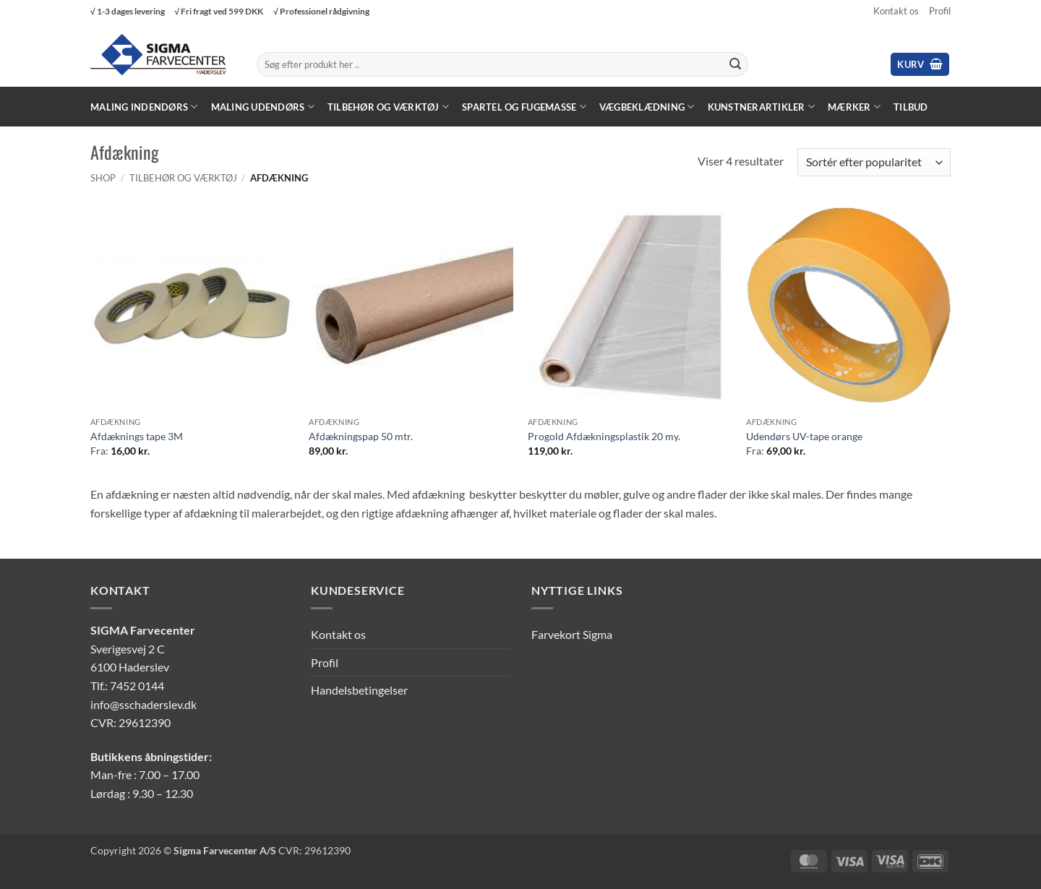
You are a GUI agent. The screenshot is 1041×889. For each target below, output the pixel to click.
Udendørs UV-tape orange (804, 436)
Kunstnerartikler (761, 106)
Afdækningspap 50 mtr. (361, 436)
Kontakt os (896, 11)
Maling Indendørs (144, 106)
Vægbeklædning (647, 106)
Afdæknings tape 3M (136, 436)
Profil (940, 11)
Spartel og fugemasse (524, 106)
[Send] (735, 64)
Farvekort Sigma (571, 634)
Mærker (854, 106)
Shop (103, 178)
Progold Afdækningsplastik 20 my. (604, 436)
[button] (920, 65)
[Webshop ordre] (874, 162)
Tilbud (911, 107)
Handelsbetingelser (359, 690)
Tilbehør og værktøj (388, 106)
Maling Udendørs (262, 106)
